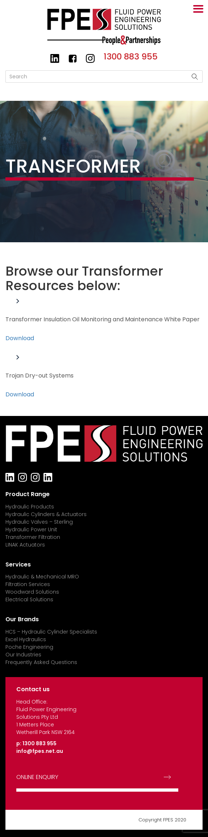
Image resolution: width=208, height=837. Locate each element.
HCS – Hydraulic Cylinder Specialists (51, 631)
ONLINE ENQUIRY (37, 777)
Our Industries (23, 654)
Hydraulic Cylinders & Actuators (46, 514)
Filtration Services (27, 584)
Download (19, 338)
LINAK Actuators (25, 544)
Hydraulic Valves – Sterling (39, 521)
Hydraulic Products (29, 506)
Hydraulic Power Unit (31, 529)
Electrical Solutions (29, 599)
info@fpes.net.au (39, 751)
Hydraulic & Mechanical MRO (42, 576)
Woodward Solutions (32, 591)
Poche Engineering (29, 647)
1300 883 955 (131, 56)
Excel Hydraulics (25, 639)
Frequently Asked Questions (41, 662)
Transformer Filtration (32, 537)
